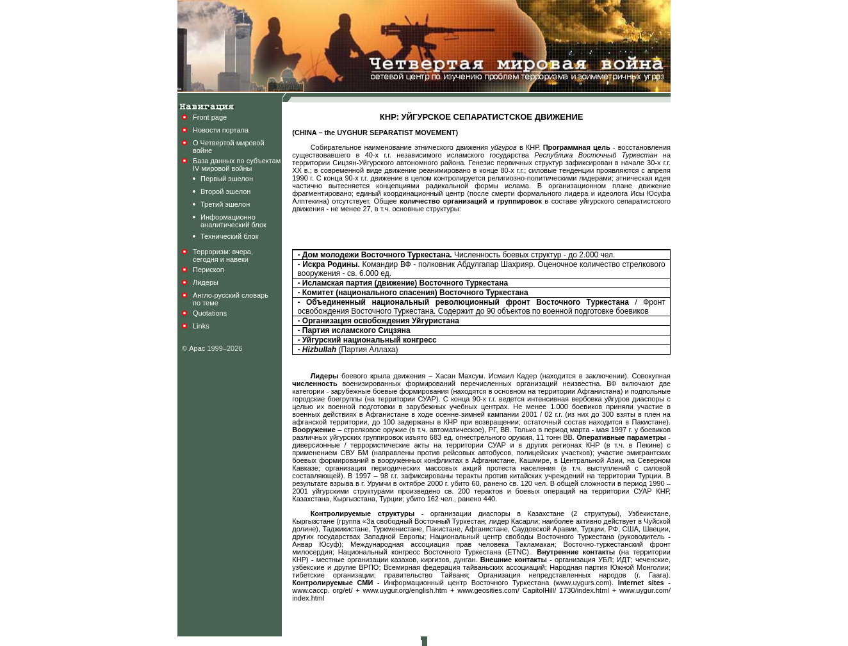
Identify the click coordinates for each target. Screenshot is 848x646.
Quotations (210, 313)
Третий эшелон (225, 204)
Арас (197, 348)
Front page (210, 117)
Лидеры (205, 282)
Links (201, 326)
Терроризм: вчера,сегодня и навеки (223, 255)
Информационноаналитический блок (233, 221)
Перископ (208, 269)
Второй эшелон (225, 191)
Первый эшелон (226, 178)
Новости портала (221, 130)
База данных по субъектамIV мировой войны (237, 164)
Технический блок (229, 236)
